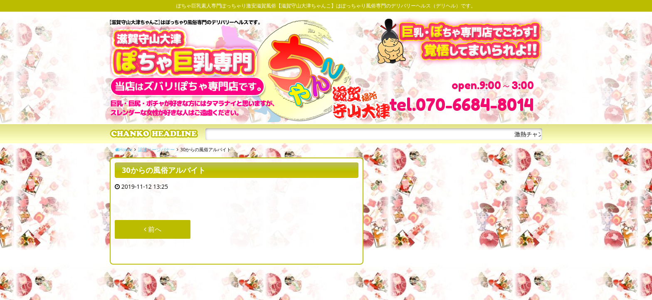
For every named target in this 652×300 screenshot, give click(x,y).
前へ (152, 229)
